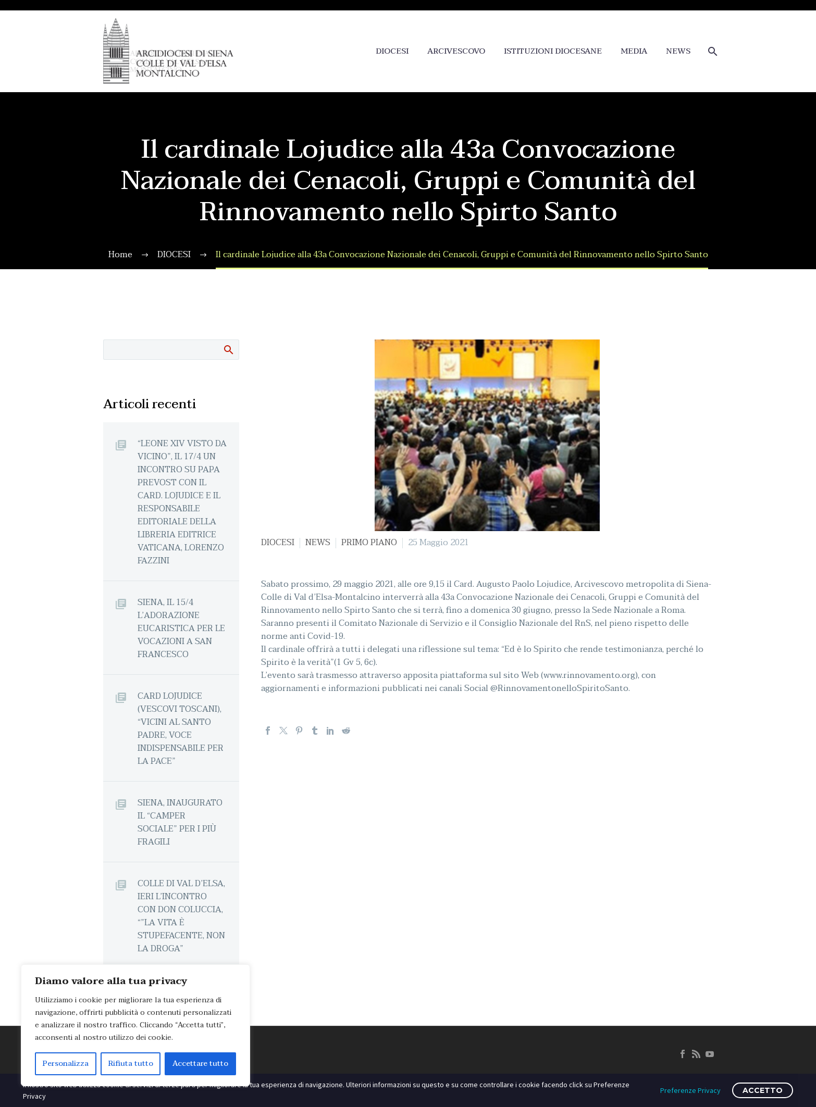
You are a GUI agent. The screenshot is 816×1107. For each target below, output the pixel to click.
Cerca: (228, 349)
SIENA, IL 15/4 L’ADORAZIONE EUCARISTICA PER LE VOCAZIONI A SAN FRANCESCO (181, 628)
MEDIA (634, 51)
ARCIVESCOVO (456, 51)
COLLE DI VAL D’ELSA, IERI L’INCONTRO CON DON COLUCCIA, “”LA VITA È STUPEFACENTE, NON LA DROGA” (181, 915)
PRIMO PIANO (369, 542)
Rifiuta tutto (130, 1064)
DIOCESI (392, 51)
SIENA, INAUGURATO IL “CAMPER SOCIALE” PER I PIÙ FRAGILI (180, 822)
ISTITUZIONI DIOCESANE (553, 51)
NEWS (678, 51)
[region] (135, 1025)
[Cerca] (711, 51)
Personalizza (66, 1064)
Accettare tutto (200, 1064)
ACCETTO (763, 1090)
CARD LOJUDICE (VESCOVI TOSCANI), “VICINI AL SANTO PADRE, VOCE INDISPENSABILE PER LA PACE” (181, 728)
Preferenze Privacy (690, 1090)
